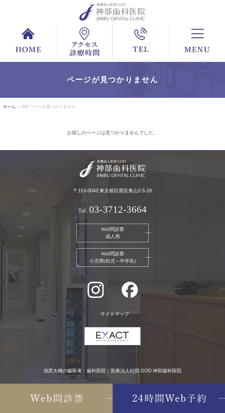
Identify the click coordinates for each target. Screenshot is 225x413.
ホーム (9, 106)
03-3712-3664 (118, 209)
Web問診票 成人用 (112, 233)
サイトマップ (114, 313)
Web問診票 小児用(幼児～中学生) (112, 257)
